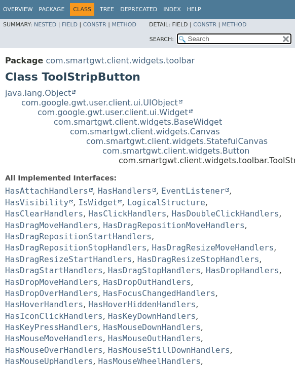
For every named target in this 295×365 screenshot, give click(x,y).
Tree (107, 9)
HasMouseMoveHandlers (54, 338)
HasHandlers (125, 191)
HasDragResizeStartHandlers (68, 259)
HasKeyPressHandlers (51, 327)
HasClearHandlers (44, 213)
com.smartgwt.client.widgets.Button (175, 151)
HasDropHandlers (242, 270)
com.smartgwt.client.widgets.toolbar (120, 60)
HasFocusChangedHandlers (159, 293)
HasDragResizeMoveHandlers (213, 247)
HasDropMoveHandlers (51, 282)
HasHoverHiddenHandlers (142, 304)
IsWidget (97, 202)
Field (70, 24)
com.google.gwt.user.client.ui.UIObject (99, 102)
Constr (94, 24)
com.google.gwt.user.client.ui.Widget (113, 112)
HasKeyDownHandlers (152, 316)
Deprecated (138, 9)
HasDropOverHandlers (51, 293)
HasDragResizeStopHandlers (198, 259)
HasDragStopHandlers (154, 270)
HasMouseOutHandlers (154, 338)
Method (124, 24)
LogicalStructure (166, 202)
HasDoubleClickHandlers (225, 213)
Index (171, 9)
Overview (18, 9)
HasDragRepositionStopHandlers (75, 247)
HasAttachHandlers (46, 191)
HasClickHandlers (127, 213)
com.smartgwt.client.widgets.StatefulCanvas (177, 141)
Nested (45, 24)
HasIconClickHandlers (54, 316)
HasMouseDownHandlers (152, 327)
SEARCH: (162, 39)
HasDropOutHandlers (147, 282)
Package (52, 9)
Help (194, 9)
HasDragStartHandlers (54, 270)
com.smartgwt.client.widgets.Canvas (145, 131)
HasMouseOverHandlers (54, 350)
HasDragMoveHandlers (51, 225)
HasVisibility (36, 202)
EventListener (193, 191)
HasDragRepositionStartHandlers (78, 236)
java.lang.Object (38, 93)
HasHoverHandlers (44, 304)
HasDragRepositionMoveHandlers (173, 225)
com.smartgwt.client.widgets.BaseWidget (138, 122)
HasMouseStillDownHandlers (169, 350)
